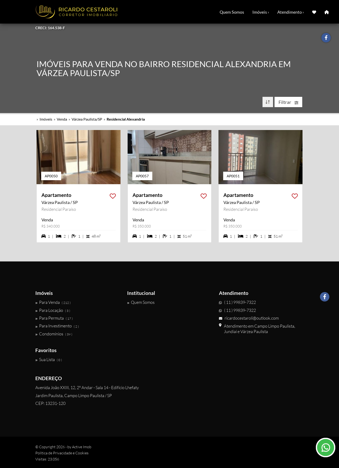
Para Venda (53, 302)
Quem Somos (232, 12)
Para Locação (52, 310)
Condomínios (53, 333)
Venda (62, 119)
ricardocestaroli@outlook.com (249, 318)
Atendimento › (290, 12)
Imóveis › (260, 12)
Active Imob (81, 446)
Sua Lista (48, 359)
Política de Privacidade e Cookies (62, 453)
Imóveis (46, 119)
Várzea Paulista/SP (87, 119)
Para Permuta (54, 318)
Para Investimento (57, 326)
